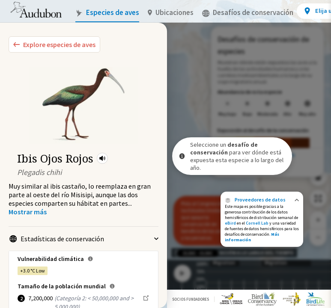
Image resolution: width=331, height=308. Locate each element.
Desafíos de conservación (247, 12)
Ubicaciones (171, 12)
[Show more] (28, 211)
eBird (230, 223)
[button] (102, 158)
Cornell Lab (257, 223)
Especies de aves (107, 12)
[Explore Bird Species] (54, 44)
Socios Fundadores (190, 299)
